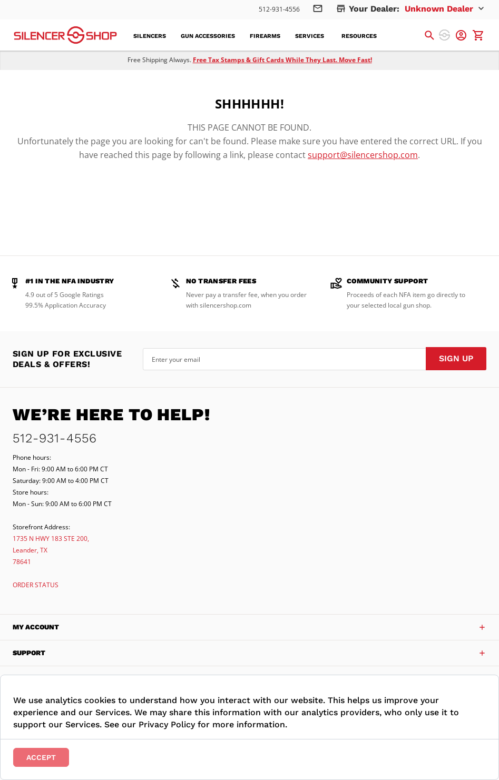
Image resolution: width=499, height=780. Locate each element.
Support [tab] (29, 653)
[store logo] (65, 35)
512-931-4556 (279, 9)
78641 (22, 561)
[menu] (261, 35)
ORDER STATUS (35, 584)
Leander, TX (30, 550)
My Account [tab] (36, 627)
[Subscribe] (456, 358)
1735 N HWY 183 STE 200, (51, 538)
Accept (41, 757)
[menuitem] (152, 36)
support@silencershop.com (363, 155)
